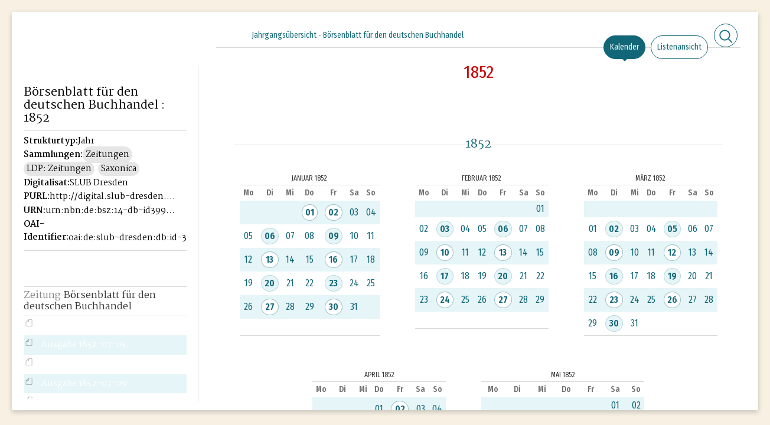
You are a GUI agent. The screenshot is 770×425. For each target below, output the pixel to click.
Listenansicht (679, 47)
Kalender (624, 47)
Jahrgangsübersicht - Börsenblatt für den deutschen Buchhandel (358, 35)
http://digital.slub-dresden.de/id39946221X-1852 (114, 196)
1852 (479, 72)
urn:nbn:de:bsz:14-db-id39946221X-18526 (110, 210)
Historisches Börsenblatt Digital (77, 56)
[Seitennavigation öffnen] (189, 33)
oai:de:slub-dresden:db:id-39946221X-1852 (133, 238)
